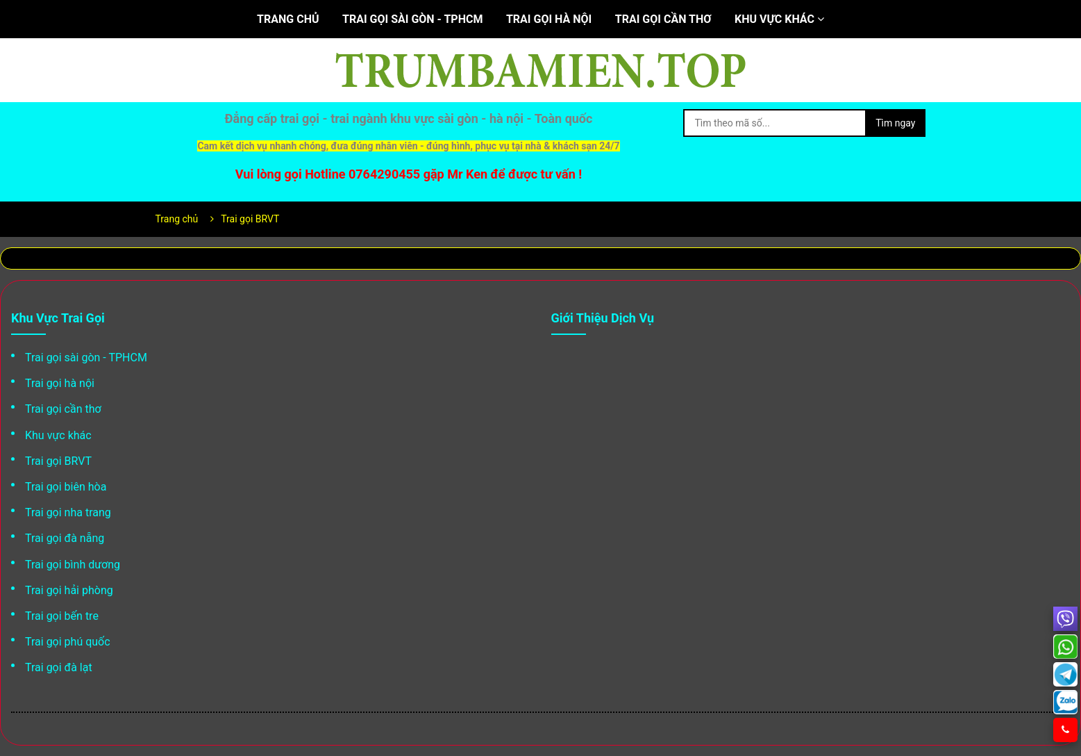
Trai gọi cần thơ (663, 19)
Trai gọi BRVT (58, 461)
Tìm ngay (895, 123)
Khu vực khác (779, 19)
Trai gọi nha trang (68, 512)
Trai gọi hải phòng (69, 590)
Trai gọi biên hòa (65, 486)
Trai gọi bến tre (62, 616)
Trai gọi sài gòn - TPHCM (412, 19)
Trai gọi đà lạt (58, 667)
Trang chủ (288, 19)
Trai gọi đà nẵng (64, 538)
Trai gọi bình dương (72, 564)
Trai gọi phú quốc (67, 641)
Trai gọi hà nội (549, 19)
